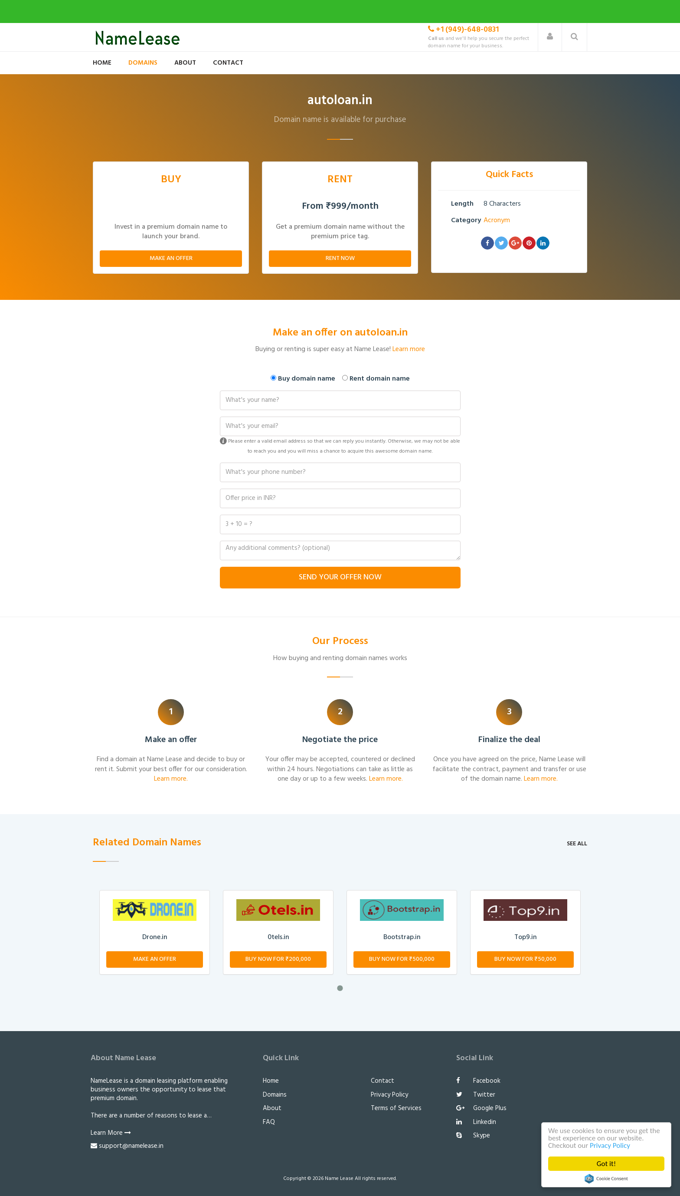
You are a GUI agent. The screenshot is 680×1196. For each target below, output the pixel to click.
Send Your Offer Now (340, 577)
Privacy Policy (610, 1145)
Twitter (475, 1095)
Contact (228, 63)
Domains (142, 63)
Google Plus (481, 1108)
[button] (550, 37)
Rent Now (340, 258)
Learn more (408, 349)
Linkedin (476, 1122)
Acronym (497, 220)
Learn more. (171, 779)
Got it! (606, 1163)
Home (102, 63)
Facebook (478, 1081)
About (185, 63)
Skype (473, 1135)
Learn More (111, 1133)
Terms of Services (396, 1108)
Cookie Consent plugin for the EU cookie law (606, 1178)
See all (577, 844)
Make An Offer (171, 258)
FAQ (269, 1122)
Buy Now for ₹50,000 (525, 959)
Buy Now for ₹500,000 (402, 959)
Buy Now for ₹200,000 (278, 959)
